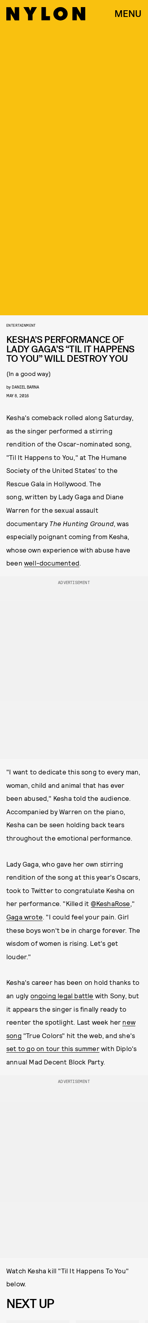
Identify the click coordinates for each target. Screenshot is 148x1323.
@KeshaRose (110, 903)
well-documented (51, 563)
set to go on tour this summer (52, 1048)
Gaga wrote (24, 917)
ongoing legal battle (62, 995)
